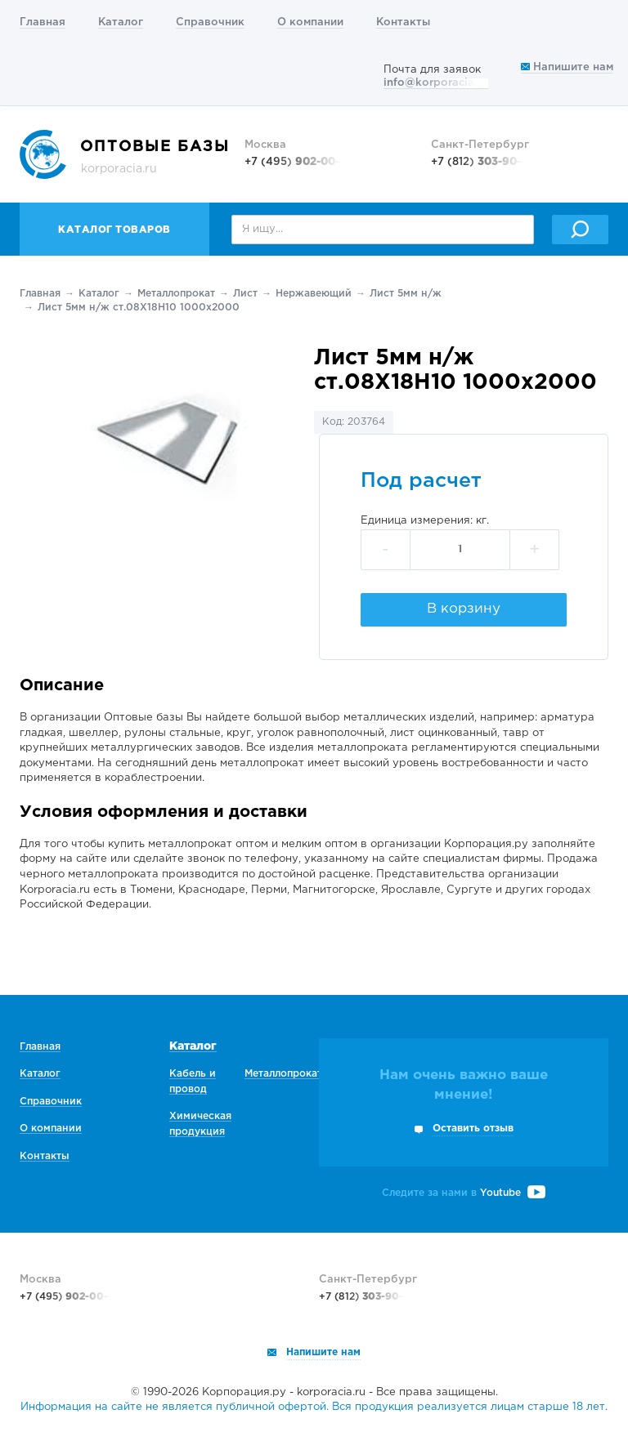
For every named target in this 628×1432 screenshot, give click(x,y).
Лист (245, 293)
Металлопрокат (176, 293)
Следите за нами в (463, 1193)
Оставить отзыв (473, 1128)
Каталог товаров (114, 229)
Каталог (120, 22)
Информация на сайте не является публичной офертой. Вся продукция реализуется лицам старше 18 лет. (314, 1407)
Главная (42, 22)
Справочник (210, 22)
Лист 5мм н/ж (406, 293)
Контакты (403, 22)
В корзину (463, 609)
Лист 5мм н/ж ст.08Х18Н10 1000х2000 (139, 307)
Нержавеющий (314, 293)
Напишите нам (567, 67)
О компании (310, 22)
